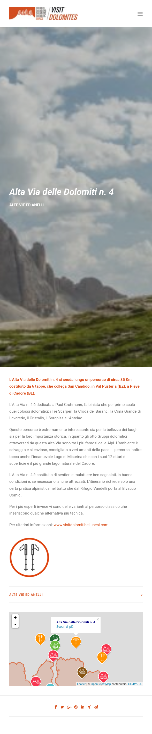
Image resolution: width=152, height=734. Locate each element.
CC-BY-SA (134, 676)
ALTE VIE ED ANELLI (26, 201)
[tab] (76, 587)
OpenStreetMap (101, 676)
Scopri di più (64, 619)
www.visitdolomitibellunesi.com (81, 517)
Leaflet (81, 676)
